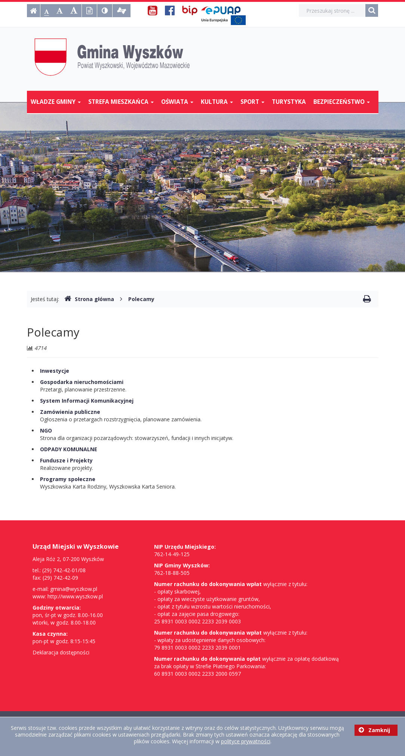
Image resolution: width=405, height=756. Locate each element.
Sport (252, 102)
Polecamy (141, 299)
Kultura (217, 102)
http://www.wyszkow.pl (75, 596)
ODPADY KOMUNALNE (68, 449)
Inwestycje (54, 370)
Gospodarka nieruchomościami (81, 381)
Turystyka (289, 102)
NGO (46, 430)
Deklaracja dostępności (61, 652)
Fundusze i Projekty (66, 460)
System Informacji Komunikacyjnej (87, 400)
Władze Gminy (56, 102)
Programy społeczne (67, 479)
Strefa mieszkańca (121, 102)
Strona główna (89, 299)
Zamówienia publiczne (70, 411)
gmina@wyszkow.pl (73, 588)
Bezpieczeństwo (341, 102)
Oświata (177, 102)
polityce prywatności (245, 741)
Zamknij (374, 730)
